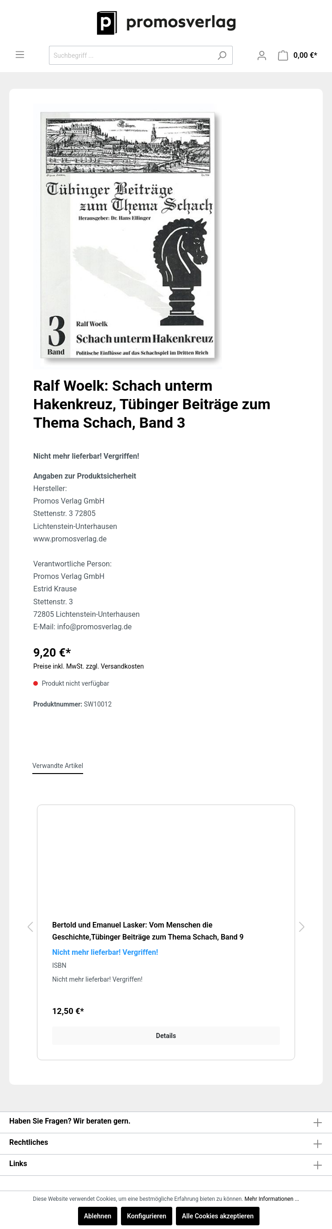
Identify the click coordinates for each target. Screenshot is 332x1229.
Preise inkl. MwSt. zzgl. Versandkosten (88, 666)
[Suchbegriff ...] (130, 55)
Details (166, 1035)
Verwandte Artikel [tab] (57, 765)
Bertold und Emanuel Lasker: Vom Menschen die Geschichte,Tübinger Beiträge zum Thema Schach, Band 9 (148, 931)
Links (18, 1163)
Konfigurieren (146, 1216)
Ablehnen (97, 1216)
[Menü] (19, 54)
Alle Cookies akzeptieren (218, 1216)
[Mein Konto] (261, 55)
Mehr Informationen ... (271, 1199)
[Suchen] (222, 55)
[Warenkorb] (297, 55)
